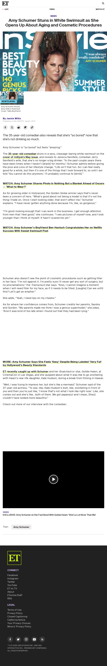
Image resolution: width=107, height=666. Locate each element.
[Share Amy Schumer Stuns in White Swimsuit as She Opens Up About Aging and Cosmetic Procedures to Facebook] (5, 128)
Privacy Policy (15, 613)
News (53, 16)
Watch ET (100, 9)
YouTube (12, 585)
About (10, 592)
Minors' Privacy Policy (19, 626)
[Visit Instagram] (26, 640)
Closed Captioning (17, 616)
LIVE (6, 9)
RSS (9, 598)
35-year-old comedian (22, 154)
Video (52, 9)
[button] (53, 479)
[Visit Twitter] (18, 640)
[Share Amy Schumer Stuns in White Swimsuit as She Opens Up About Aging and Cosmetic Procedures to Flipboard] (25, 128)
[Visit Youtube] (34, 640)
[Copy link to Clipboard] (32, 128)
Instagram (12, 578)
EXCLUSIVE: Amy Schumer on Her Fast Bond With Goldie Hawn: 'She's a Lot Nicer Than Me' (49, 515)
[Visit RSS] (42, 640)
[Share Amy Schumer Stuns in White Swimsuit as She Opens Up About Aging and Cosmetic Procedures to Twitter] (11, 128)
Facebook (12, 575)
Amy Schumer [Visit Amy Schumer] (21, 527)
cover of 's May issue (20, 157)
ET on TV (12, 588)
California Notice (16, 620)
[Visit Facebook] (10, 640)
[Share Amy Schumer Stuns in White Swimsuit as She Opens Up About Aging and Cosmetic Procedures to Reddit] (18, 128)
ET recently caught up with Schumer (26, 371)
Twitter (11, 582)
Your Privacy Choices (19, 623)
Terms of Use (14, 610)
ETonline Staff (14, 595)
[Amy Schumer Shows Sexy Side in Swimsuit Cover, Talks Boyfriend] (12, 103)
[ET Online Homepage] (6, 3)
